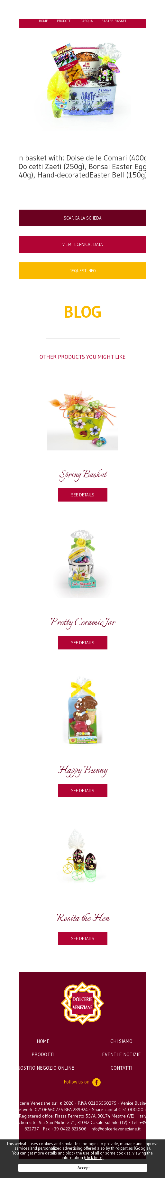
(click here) (94, 1157)
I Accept (83, 1167)
